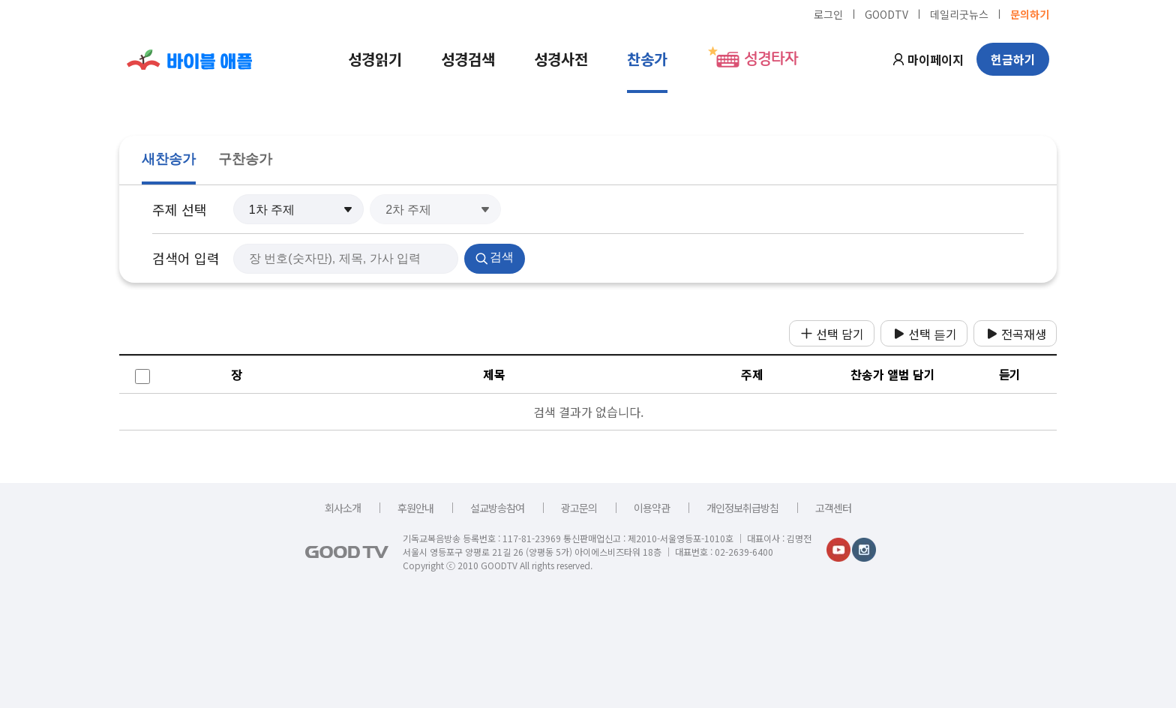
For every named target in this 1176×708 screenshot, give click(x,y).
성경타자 (771, 59)
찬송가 (647, 59)
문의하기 (1029, 13)
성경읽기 (375, 59)
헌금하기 (1013, 59)
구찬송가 (245, 159)
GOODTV (886, 13)
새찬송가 (169, 159)
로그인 (828, 13)
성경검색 (468, 59)
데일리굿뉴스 (959, 13)
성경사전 (561, 59)
